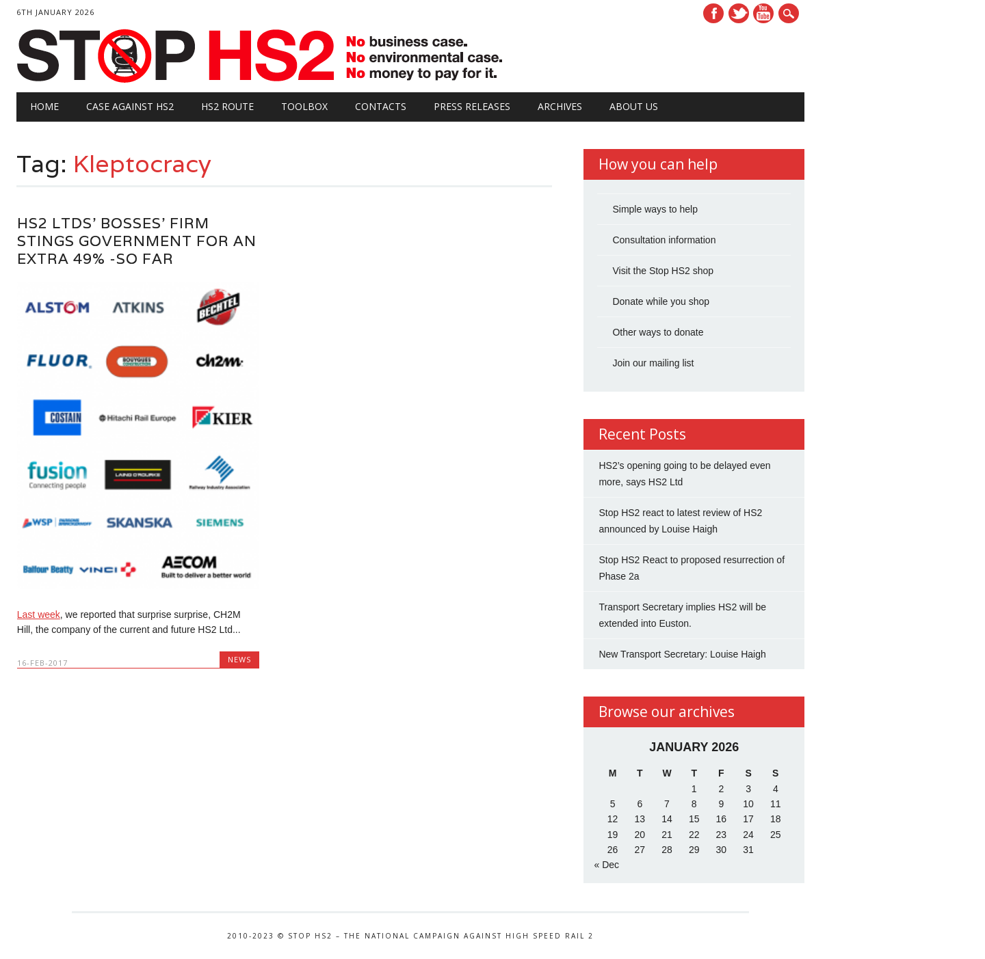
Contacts (380, 106)
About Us (633, 106)
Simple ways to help (655, 209)
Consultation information (663, 239)
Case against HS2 (130, 106)
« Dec (606, 864)
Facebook (713, 13)
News (239, 659)
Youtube (763, 13)
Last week (38, 614)
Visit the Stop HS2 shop (662, 270)
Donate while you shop (660, 301)
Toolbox (304, 106)
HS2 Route (227, 106)
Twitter (738, 13)
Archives (560, 106)
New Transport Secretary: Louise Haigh (682, 654)
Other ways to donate (657, 332)
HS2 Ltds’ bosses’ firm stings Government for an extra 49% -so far (137, 241)
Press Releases (472, 106)
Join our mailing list (653, 362)
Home (44, 106)
